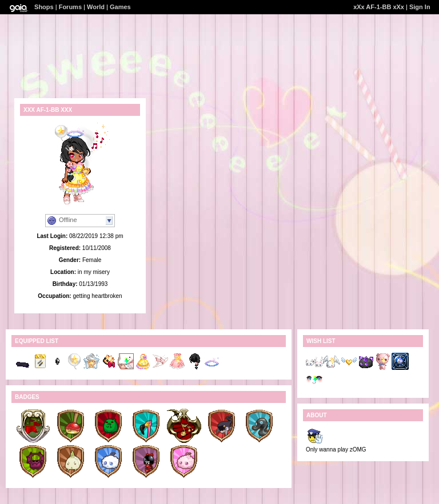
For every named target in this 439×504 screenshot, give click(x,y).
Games (120, 6)
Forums (70, 6)
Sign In (419, 6)
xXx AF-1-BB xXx (378, 6)
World (96, 6)
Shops (44, 6)
